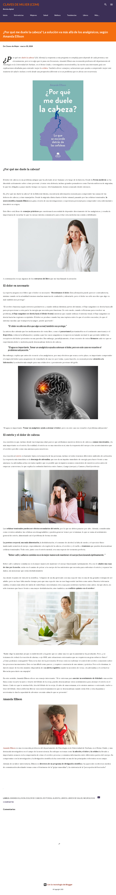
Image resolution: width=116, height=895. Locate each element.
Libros (85, 15)
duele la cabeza (27, 57)
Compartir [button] (8, 802)
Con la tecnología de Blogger (58, 884)
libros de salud (75, 798)
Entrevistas (19, 15)
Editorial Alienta (51, 798)
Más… (97, 15)
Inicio (5, 15)
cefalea (45, 68)
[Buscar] (105, 4)
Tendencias (71, 15)
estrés (19, 456)
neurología (89, 798)
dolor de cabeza (34, 798)
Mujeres (33, 15)
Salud (45, 15)
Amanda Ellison (9, 748)
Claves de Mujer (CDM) (21, 4)
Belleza (57, 15)
